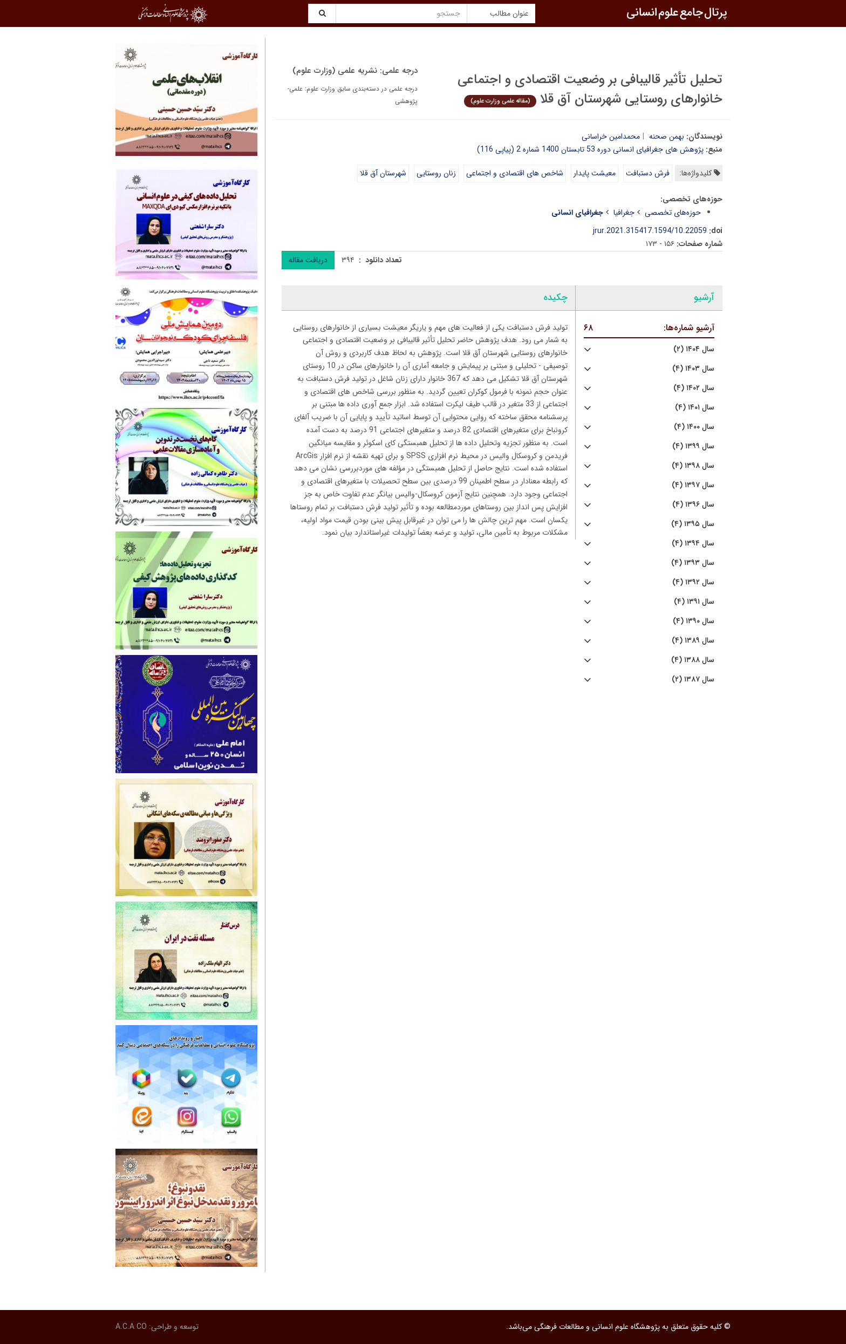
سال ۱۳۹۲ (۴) (693, 582)
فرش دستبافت (648, 173)
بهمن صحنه (666, 136)
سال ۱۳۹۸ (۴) (693, 466)
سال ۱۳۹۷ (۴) (693, 485)
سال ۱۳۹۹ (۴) (693, 446)
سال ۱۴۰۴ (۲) (693, 349)
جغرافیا (623, 213)
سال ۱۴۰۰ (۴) (694, 427)
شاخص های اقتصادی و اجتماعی (514, 173)
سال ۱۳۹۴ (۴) (693, 543)
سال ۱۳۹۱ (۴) (694, 602)
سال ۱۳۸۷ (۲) (693, 679)
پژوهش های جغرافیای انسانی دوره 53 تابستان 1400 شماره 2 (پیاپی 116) (590, 149)
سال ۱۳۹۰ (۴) (693, 621)
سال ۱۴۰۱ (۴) (694, 407)
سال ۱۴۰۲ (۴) (693, 388)
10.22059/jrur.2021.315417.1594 (650, 231)
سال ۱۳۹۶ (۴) (693, 504)
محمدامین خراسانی (611, 136)
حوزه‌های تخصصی (673, 213)
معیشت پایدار (595, 173)
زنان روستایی (436, 173)
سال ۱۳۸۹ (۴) (693, 640)
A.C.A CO (131, 1327)
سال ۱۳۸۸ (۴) (692, 660)
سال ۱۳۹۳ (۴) (692, 563)
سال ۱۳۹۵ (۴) (692, 524)
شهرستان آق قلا (383, 173)
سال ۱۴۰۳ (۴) (693, 368)
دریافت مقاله (308, 260)
